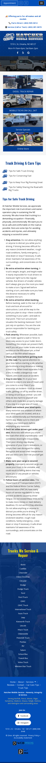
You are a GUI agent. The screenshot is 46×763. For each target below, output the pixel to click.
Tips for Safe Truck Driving (21, 171)
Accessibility (19, 738)
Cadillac (23, 568)
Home (13, 682)
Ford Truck (23, 597)
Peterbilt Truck (23, 638)
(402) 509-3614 (30, 23)
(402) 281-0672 (35, 27)
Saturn (23, 650)
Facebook (23, 716)
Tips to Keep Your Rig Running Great (26, 182)
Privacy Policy (33, 735)
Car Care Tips (32, 685)
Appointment (10, 3)
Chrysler (23, 581)
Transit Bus (23, 658)
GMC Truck (23, 605)
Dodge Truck (23, 589)
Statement (28, 738)
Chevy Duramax (23, 577)
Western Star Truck (23, 666)
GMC (23, 601)
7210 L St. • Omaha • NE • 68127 (18, 729)
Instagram (23, 723)
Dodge (23, 585)
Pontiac (23, 642)
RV (23, 646)
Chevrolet (23, 572)
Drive (10, 735)
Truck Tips (23, 688)
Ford (23, 593)
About (21, 682)
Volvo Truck (23, 662)
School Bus (23, 654)
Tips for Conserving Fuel (20, 175)
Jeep (23, 617)
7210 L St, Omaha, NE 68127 (23, 44)
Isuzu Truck (23, 613)
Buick (23, 564)
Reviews (10, 685)
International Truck (23, 609)
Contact (20, 685)
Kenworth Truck (23, 621)
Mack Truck (23, 629)
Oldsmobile (23, 634)
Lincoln (23, 625)
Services (31, 682)
